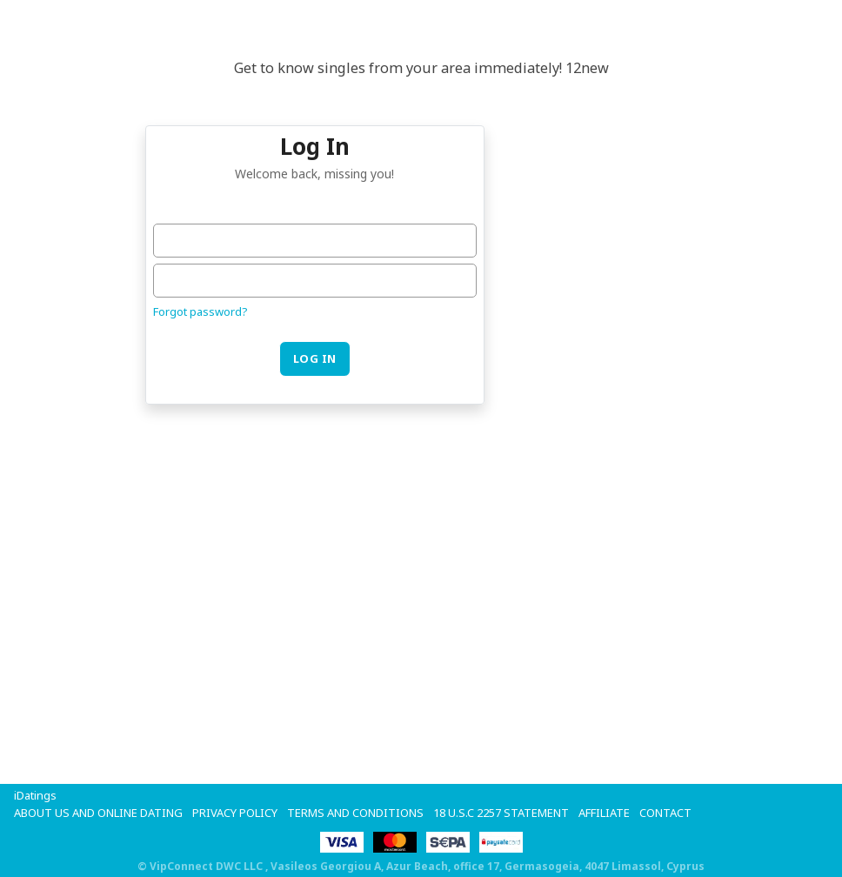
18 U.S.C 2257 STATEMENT (501, 812)
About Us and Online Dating (98, 812)
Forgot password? (200, 311)
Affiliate (604, 812)
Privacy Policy (234, 812)
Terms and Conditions (355, 812)
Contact (665, 812)
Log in (315, 358)
